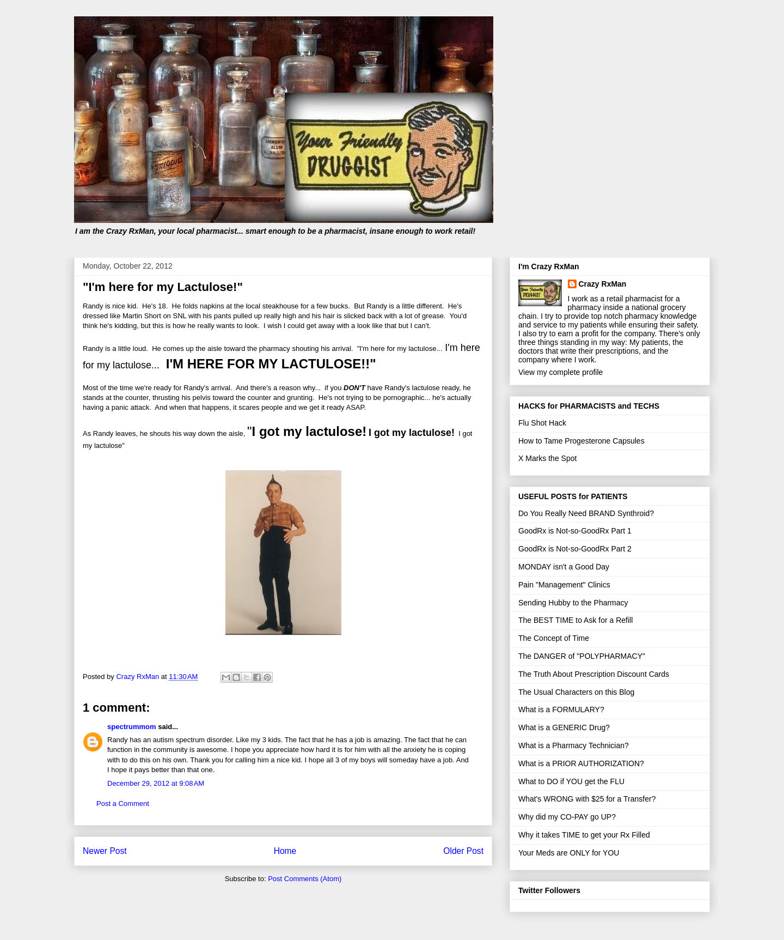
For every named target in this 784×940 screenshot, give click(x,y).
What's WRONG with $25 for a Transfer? (587, 799)
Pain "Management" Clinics (564, 584)
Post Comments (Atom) (304, 879)
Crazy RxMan (603, 284)
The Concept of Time (553, 638)
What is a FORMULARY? (561, 709)
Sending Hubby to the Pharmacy (573, 602)
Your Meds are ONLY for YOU (568, 852)
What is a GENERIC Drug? (564, 727)
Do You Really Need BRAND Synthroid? (586, 513)
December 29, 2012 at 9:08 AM (155, 783)
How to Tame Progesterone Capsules (581, 440)
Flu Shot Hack (542, 423)
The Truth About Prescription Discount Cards (593, 674)
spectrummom (131, 727)
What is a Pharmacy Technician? (573, 745)
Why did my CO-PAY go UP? (567, 816)
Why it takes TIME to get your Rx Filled (584, 834)
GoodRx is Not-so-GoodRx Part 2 (575, 548)
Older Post (463, 851)
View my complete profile (560, 372)
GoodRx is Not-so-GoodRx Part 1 (575, 530)
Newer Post (105, 851)
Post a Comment (122, 803)
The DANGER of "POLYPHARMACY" (581, 656)
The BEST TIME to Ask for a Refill (575, 620)
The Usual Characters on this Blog (576, 692)
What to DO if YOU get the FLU (571, 781)
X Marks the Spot (547, 458)
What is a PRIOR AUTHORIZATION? (581, 763)
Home (285, 851)
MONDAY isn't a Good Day (563, 566)
